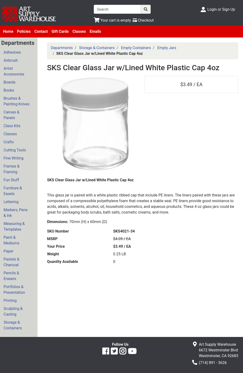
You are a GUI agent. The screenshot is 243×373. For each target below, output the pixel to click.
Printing (10, 300)
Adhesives (12, 52)
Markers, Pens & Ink (16, 213)
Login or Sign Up (221, 9)
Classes (79, 31)
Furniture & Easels (13, 191)
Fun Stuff (11, 180)
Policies (24, 31)
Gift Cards (60, 31)
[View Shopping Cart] (112, 20)
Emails (95, 31)
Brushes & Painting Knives (16, 101)
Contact (41, 31)
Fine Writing (13, 158)
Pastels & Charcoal (11, 262)
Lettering (11, 202)
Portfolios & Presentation (14, 289)
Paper (9, 251)
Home (8, 31)
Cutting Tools (15, 150)
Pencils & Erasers (11, 276)
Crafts (9, 142)
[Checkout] (143, 20)
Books (9, 90)
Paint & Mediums (11, 240)
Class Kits (12, 126)
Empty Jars (166, 48)
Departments (62, 48)
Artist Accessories (14, 71)
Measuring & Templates (14, 226)
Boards (9, 82)
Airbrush (11, 60)
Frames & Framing (11, 169)
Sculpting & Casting (13, 311)
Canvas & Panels (11, 115)
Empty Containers (136, 48)
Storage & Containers (13, 325)
